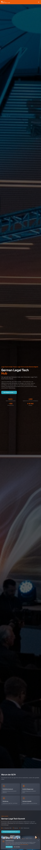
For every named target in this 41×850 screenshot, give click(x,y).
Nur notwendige (17, 846)
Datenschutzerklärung (24, 844)
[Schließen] (38, 840)
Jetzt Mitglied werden (9, 392)
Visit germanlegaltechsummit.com (10, 831)
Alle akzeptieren (9, 846)
